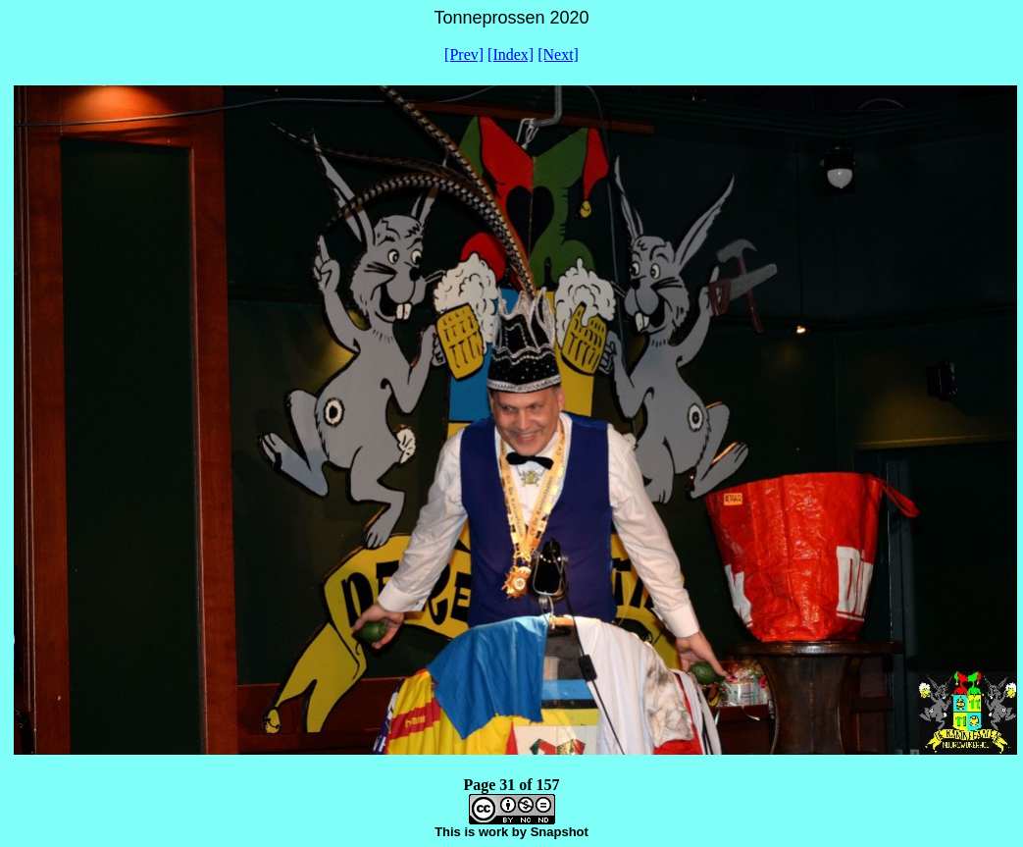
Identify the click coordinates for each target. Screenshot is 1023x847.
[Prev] (464, 54)
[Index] (510, 54)
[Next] (558, 54)
